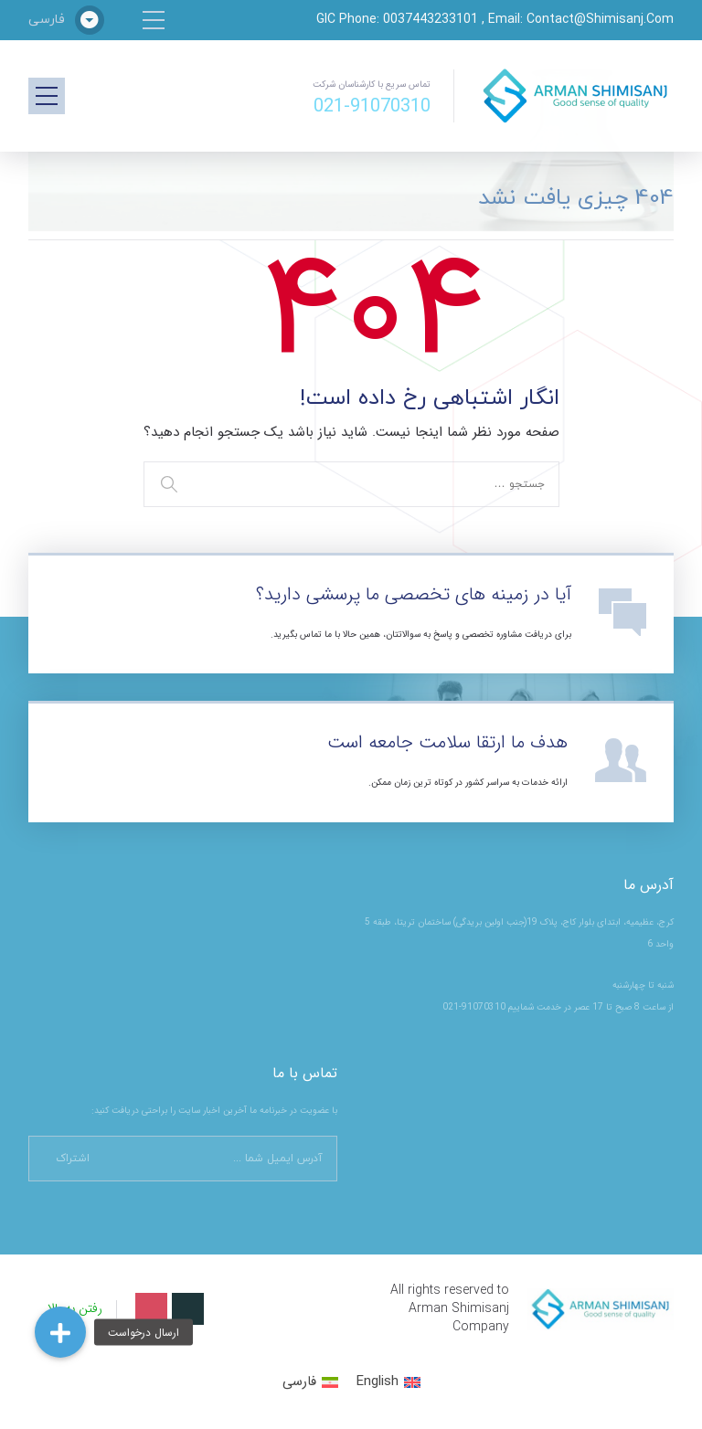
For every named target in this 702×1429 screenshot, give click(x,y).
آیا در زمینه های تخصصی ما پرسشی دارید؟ (413, 594)
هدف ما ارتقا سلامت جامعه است (447, 742)
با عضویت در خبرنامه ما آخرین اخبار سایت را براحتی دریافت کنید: (214, 1110)
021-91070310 (372, 107)
